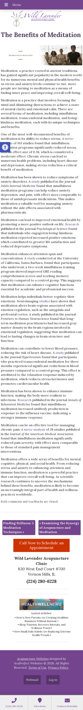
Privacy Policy (58, 667)
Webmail (32, 680)
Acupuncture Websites (33, 659)
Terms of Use (37, 667)
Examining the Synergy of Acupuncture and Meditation (59, 527)
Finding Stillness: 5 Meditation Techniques (18, 527)
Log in (53, 680)
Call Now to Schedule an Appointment (41, 545)
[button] (5, 147)
